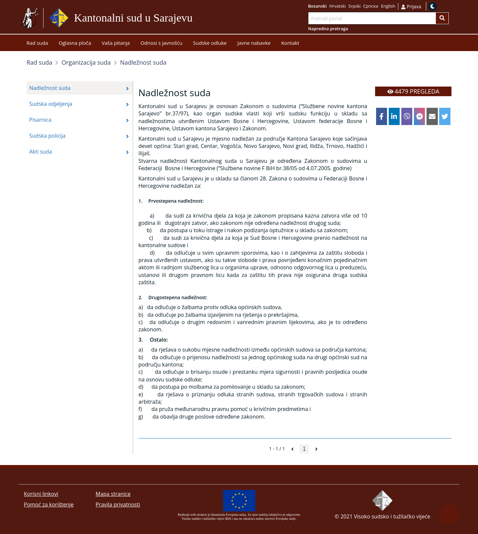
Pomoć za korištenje (49, 504)
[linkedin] (394, 116)
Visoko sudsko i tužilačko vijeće (392, 516)
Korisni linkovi (41, 494)
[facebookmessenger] (419, 116)
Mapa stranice (113, 494)
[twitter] (444, 116)
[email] (432, 116)
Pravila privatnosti (118, 504)
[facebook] (381, 116)
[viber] (407, 116)
